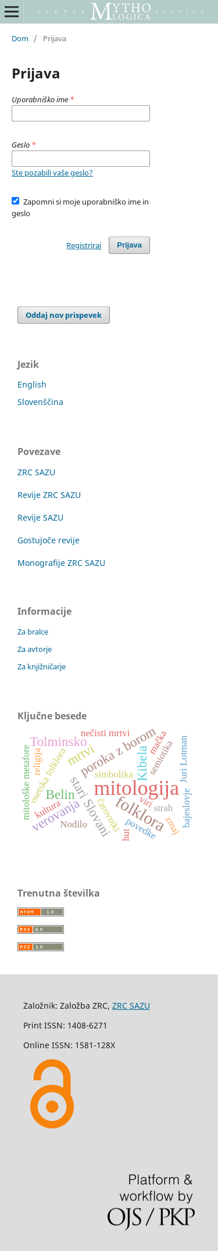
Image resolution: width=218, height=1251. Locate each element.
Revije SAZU (40, 517)
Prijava (129, 245)
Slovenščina (40, 401)
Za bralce (32, 631)
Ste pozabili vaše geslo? (52, 172)
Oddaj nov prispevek (64, 315)
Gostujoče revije (48, 540)
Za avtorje (34, 649)
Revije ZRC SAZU (49, 494)
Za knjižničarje (41, 666)
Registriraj (83, 245)
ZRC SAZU (36, 472)
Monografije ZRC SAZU (61, 562)
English (32, 384)
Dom (20, 38)
